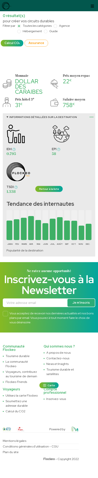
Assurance (36, 43)
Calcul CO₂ (12, 43)
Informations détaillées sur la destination (43, 117)
